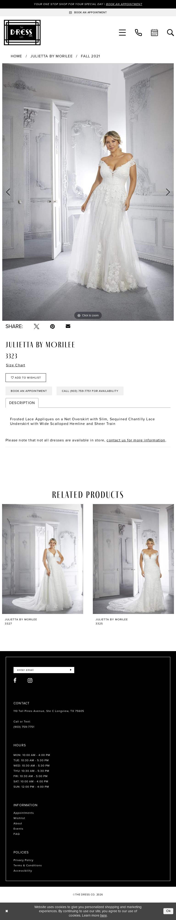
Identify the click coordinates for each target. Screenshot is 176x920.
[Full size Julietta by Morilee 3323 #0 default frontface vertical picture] (88, 192)
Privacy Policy (23, 860)
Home (16, 56)
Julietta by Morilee (51, 56)
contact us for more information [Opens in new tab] (136, 440)
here (103, 915)
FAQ (17, 834)
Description (22, 402)
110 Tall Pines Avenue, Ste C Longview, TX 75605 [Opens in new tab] (49, 711)
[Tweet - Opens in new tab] (36, 326)
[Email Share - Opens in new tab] (68, 326)
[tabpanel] (88, 192)
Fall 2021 (90, 56)
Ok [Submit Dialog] (168, 911)
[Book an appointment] (88, 12)
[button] (122, 32)
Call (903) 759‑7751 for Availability (90, 391)
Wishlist (19, 818)
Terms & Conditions (28, 865)
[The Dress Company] (22, 32)
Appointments (24, 813)
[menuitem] (122, 32)
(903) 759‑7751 (24, 727)
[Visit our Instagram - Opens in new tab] (30, 680)
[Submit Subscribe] (70, 670)
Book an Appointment (124, 4)
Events (18, 829)
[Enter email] (44, 670)
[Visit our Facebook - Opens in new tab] (15, 680)
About (18, 823)
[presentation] (42, 559)
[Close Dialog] (7, 911)
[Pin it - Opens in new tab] (52, 326)
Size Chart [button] (15, 365)
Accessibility (23, 871)
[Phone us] (138, 32)
